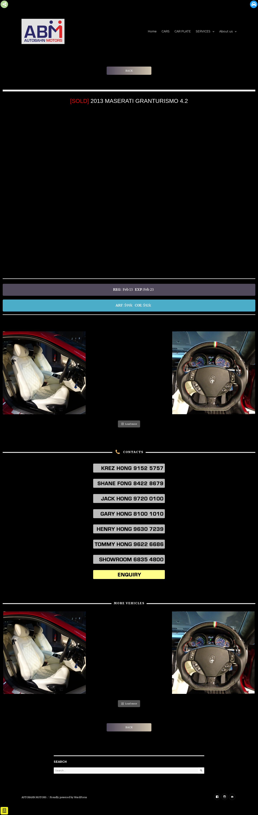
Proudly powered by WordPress (68, 797)
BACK (129, 70)
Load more (129, 424)
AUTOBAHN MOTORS (34, 797)
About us (226, 31)
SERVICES (203, 31)
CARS (165, 31)
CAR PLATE (183, 31)
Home (152, 31)
